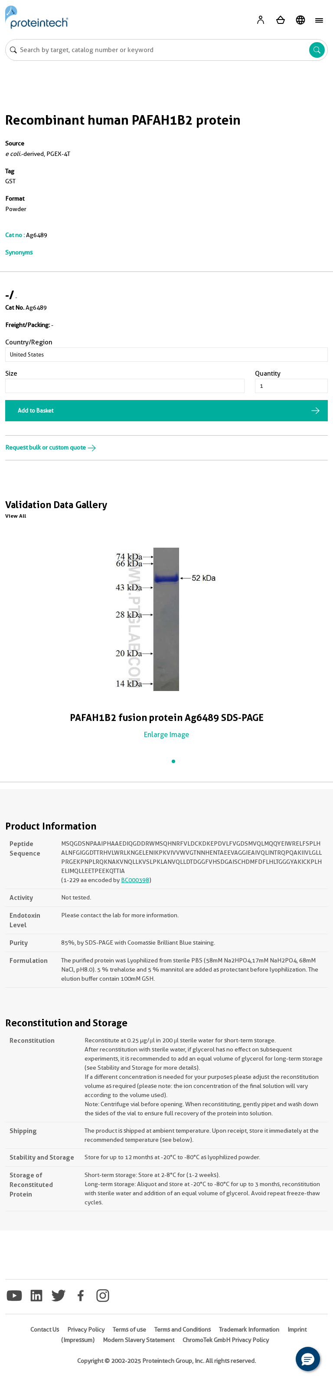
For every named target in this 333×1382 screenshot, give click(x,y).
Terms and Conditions (182, 1329)
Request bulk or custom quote (50, 447)
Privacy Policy (85, 1329)
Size (11, 373)
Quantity (268, 373)
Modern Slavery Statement (138, 1339)
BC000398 (135, 879)
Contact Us (44, 1329)
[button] (308, 1359)
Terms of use (129, 1329)
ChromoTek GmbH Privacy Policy (226, 1339)
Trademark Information (249, 1329)
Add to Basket (35, 410)
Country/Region (28, 342)
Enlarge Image (166, 735)
